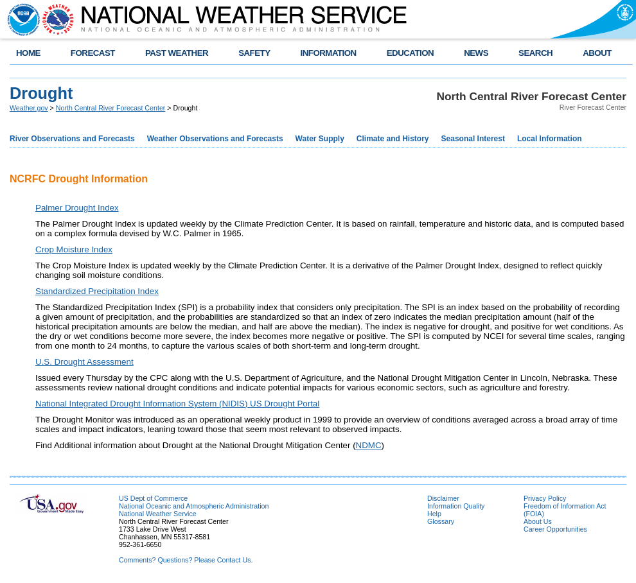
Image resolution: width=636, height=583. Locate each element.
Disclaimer (443, 498)
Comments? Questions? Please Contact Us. (185, 560)
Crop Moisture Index (73, 249)
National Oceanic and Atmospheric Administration (194, 506)
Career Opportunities (555, 529)
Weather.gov (29, 108)
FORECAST (93, 53)
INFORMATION (329, 53)
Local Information (549, 138)
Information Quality (455, 506)
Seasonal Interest (473, 138)
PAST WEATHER (176, 53)
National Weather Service (158, 514)
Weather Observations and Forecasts (215, 138)
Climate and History (393, 138)
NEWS (476, 53)
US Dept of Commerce (153, 498)
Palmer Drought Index (77, 208)
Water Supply (320, 138)
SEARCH (535, 53)
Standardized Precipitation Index (97, 291)
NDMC (369, 445)
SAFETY (254, 53)
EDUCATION (410, 53)
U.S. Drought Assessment (84, 362)
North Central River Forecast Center (111, 108)
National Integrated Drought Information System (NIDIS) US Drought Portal (177, 403)
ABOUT (597, 53)
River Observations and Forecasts (72, 138)
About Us (538, 521)
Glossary (440, 521)
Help (434, 514)
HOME (28, 53)
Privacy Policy (545, 498)
